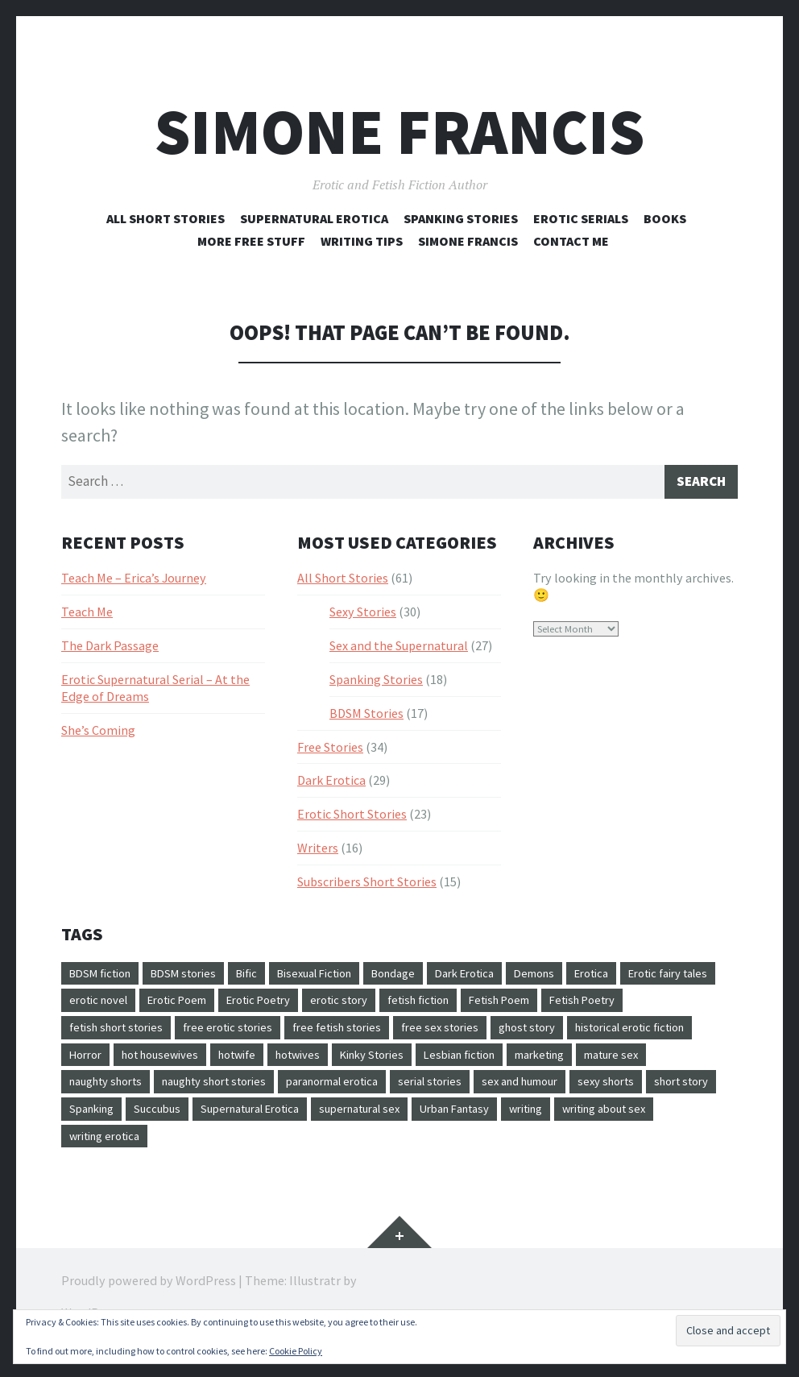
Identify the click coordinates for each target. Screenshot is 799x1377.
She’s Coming (98, 733)
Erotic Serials (580, 218)
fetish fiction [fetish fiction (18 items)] (575, 1006)
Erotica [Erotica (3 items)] (651, 977)
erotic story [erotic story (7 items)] (486, 1006)
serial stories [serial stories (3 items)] (640, 1093)
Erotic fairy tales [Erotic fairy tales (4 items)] (115, 1006)
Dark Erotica (331, 784)
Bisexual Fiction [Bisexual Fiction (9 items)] (343, 977)
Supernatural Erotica (314, 218)
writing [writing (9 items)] (189, 1151)
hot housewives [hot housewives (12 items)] (318, 1064)
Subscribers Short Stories (367, 885)
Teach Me (87, 615)
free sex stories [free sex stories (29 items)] (573, 1035)
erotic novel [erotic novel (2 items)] (215, 1006)
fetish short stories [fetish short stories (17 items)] (218, 1035)
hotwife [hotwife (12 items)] (405, 1064)
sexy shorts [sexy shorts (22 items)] (207, 1122)
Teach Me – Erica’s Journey (133, 581)
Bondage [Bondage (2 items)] (432, 977)
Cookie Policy (295, 1351)
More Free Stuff (251, 241)
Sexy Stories (362, 615)
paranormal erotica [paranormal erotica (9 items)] (530, 1093)
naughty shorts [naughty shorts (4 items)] (272, 1093)
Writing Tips (362, 241)
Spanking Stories (461, 218)
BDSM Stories (366, 716)
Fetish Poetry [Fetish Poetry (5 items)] (107, 1035)
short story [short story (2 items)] (290, 1122)
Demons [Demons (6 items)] (588, 977)
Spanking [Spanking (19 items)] (368, 1122)
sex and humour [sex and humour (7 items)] (112, 1122)
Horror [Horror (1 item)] (236, 1064)
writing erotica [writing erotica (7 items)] (388, 1151)
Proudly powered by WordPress (148, 1296)
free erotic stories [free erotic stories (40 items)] (341, 1035)
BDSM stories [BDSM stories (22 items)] (197, 977)
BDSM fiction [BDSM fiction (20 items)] (105, 977)
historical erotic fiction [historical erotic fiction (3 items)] (133, 1064)
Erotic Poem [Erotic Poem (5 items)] (303, 1006)
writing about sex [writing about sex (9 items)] (278, 1151)
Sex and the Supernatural (398, 649)
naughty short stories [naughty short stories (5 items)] (395, 1093)
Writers (317, 851)
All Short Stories (165, 218)
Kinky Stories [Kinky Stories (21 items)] (555, 1064)
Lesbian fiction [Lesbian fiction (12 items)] (653, 1064)
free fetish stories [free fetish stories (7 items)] (461, 1035)
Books (665, 218)
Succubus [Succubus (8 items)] (439, 1122)
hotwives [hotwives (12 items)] (473, 1064)
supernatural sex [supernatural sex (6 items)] (665, 1122)
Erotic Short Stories (352, 817)
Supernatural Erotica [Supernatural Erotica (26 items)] (541, 1122)
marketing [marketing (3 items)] (98, 1093)
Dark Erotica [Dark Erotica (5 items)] (511, 977)
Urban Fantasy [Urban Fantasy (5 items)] (109, 1151)
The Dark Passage (110, 649)
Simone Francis (399, 132)
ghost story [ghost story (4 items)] (667, 1035)
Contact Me (571, 241)
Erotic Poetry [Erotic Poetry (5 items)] (395, 1006)
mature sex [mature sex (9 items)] (178, 1093)
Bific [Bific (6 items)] (267, 977)
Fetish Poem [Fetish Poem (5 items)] (666, 1006)
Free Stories (330, 750)
